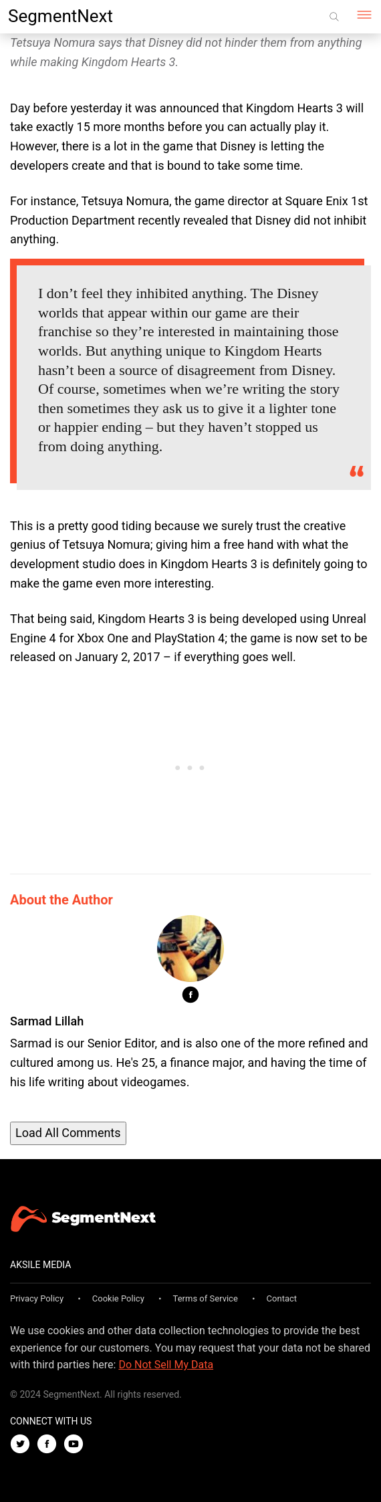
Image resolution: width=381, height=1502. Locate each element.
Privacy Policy (37, 1298)
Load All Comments (68, 1133)
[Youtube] (77, 1444)
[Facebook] (50, 1444)
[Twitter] (23, 1444)
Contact (282, 1298)
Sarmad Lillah (47, 1021)
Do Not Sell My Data (165, 1364)
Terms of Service (205, 1298)
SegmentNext (60, 16)
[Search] (334, 16)
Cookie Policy (118, 1298)
